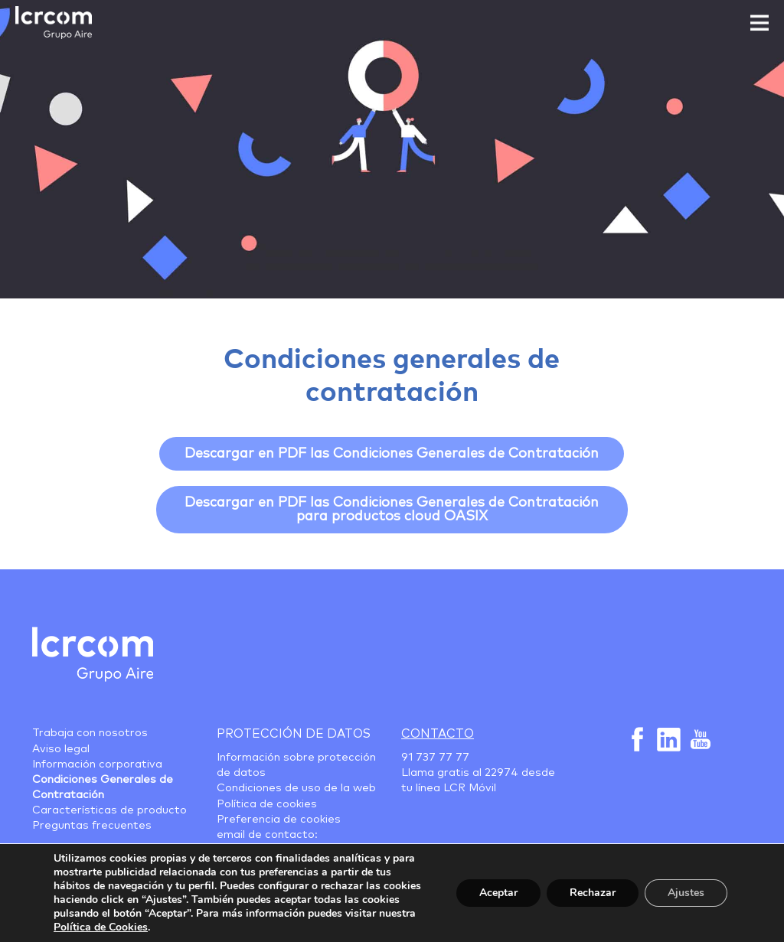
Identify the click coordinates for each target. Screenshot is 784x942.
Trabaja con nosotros (90, 733)
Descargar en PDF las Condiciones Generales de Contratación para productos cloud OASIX (392, 509)
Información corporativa (97, 764)
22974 (501, 773)
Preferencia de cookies (279, 819)
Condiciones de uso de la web (296, 788)
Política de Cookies (101, 927)
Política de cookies (267, 804)
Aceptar (498, 892)
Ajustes (686, 892)
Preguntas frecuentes (92, 825)
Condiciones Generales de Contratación (102, 787)
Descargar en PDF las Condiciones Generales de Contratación (392, 454)
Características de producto (109, 810)
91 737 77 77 (435, 757)
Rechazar (593, 892)
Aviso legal (61, 749)
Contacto (437, 734)
